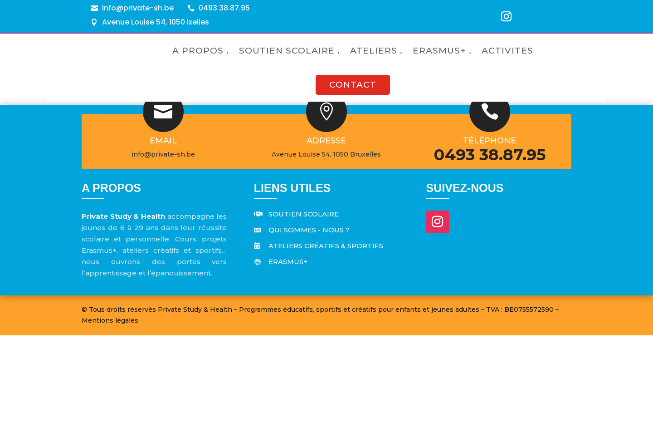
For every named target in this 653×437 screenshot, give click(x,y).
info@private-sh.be (138, 8)
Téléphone (489, 242)
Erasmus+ (287, 363)
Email (163, 242)
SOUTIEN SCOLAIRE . (289, 50)
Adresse (326, 242)
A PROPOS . (200, 50)
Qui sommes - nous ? (309, 331)
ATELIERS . (376, 50)
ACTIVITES (507, 50)
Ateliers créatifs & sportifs (325, 347)
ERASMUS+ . (442, 50)
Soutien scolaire (303, 315)
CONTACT (352, 84)
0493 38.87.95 (224, 8)
